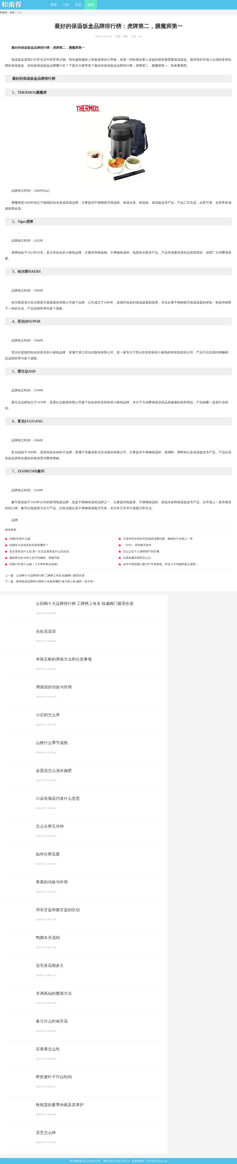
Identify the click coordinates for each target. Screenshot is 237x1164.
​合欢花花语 (46, 631)
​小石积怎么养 (48, 715)
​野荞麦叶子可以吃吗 (54, 1077)
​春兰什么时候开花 (52, 1021)
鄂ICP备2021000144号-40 (116, 1161)
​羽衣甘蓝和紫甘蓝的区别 (58, 910)
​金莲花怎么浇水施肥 (54, 770)
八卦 (66, 4)
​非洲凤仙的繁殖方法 (54, 993)
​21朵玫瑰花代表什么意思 (58, 798)
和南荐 (3, 12)
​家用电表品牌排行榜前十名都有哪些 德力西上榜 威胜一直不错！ (56, 581)
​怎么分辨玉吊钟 (50, 826)
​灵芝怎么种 (46, 1132)
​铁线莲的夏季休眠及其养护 (60, 1105)
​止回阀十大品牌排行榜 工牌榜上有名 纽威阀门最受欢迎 (50, 575)
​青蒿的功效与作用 (52, 882)
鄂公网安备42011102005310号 (85, 1161)
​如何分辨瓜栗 (48, 854)
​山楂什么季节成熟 (52, 743)
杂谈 (91, 4)
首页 (53, 4)
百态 (78, 4)
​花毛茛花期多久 (50, 965)
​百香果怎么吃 (48, 1049)
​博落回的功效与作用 (54, 687)
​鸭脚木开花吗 (48, 937)
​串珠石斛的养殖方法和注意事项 (64, 659)
